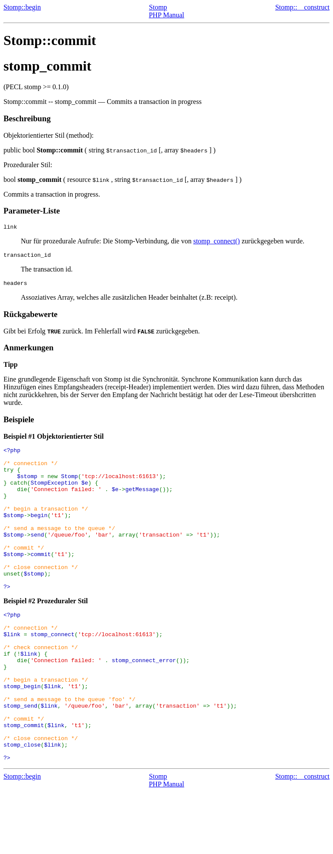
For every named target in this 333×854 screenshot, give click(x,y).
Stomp (158, 7)
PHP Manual (166, 15)
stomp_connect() (216, 242)
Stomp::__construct (302, 7)
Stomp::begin (22, 7)
